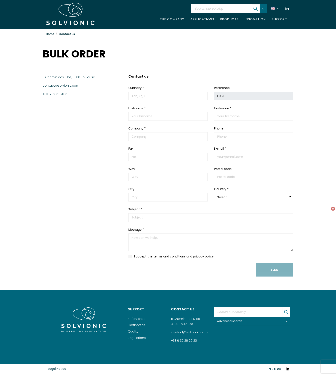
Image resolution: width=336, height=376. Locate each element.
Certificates (136, 325)
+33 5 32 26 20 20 (56, 94)
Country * (221, 189)
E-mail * (220, 148)
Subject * (135, 209)
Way (131, 169)
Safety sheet (137, 319)
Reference (222, 88)
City (131, 189)
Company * (137, 128)
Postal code (223, 169)
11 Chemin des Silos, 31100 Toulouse (69, 77)
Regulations (137, 338)
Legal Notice (57, 369)
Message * (136, 229)
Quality (133, 331)
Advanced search (252, 321)
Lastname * (137, 108)
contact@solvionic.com (61, 85)
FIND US (274, 369)
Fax (130, 148)
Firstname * (222, 108)
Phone (219, 128)
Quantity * (136, 88)
